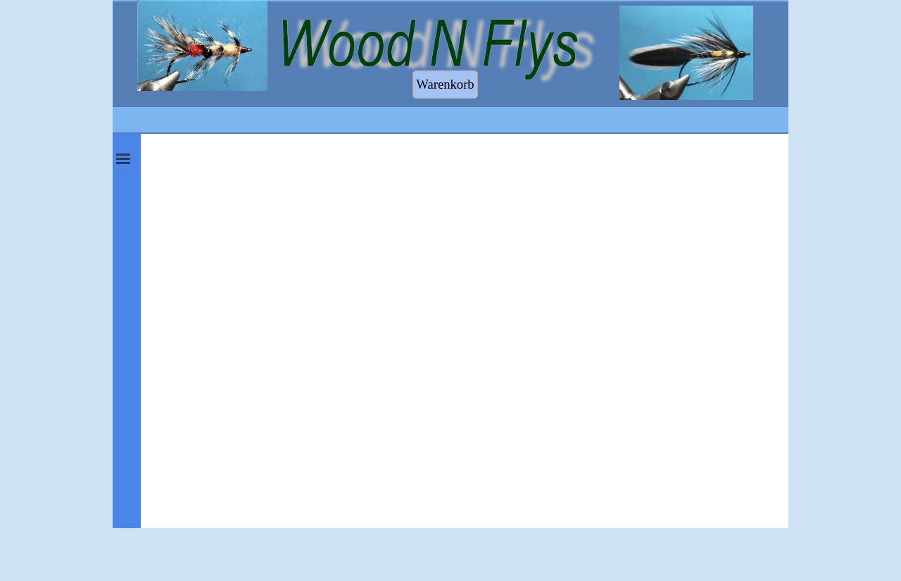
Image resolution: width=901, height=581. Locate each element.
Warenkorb (445, 84)
